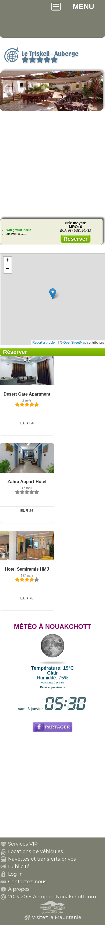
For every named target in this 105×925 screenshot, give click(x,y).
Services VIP (23, 844)
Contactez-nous (27, 882)
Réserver (76, 239)
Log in (15, 874)
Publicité (19, 867)
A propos (19, 889)
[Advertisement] (52, 164)
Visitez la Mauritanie (56, 917)
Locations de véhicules (35, 851)
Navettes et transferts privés (42, 859)
